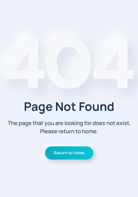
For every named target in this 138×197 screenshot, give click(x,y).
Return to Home (69, 153)
